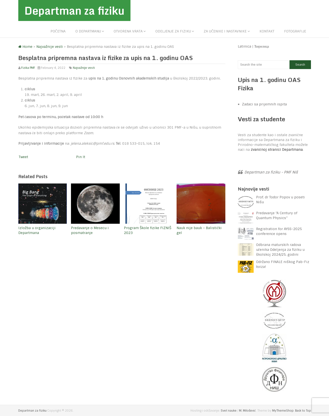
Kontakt (266, 31)
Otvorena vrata (128, 31)
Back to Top (303, 411)
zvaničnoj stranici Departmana (277, 149)
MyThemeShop (283, 411)
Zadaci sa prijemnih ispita (264, 104)
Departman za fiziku (74, 10)
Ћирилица (261, 46)
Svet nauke (229, 411)
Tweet (23, 157)
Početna (58, 31)
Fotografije (295, 31)
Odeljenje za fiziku (173, 31)
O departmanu (88, 31)
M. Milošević (247, 411)
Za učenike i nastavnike (225, 31)
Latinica (244, 46)
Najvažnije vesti (84, 68)
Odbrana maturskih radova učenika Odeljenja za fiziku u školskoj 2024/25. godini (280, 250)
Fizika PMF (28, 68)
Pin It (80, 157)
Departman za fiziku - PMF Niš (271, 172)
